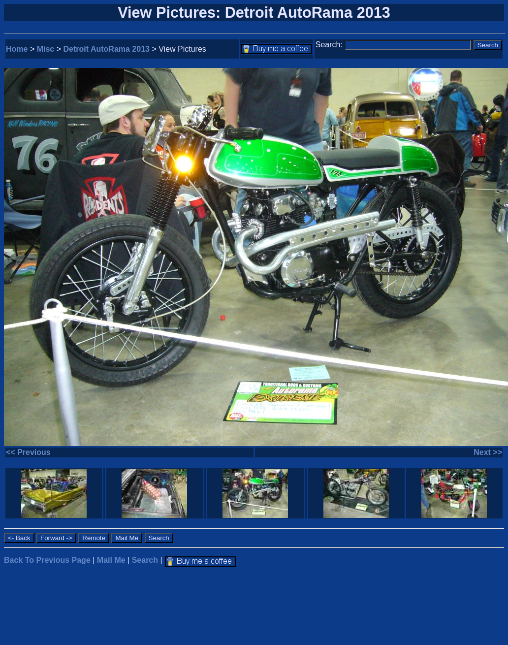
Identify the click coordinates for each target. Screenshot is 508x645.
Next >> (488, 452)
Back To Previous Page (47, 560)
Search (145, 560)
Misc (46, 49)
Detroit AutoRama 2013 (107, 49)
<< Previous (28, 452)
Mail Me (111, 560)
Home (17, 49)
